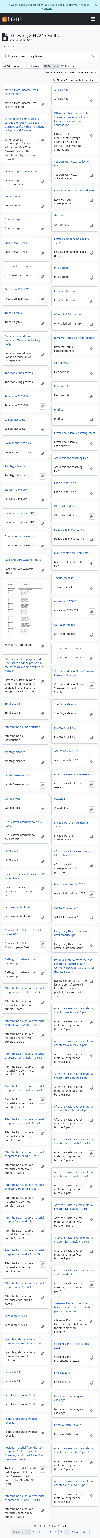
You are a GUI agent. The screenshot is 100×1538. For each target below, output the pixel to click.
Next (85, 1532)
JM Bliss (58, 409)
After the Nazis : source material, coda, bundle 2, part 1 (25, 1285)
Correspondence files (18, 443)
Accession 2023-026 (66, 601)
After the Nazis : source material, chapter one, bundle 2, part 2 (74, 1450)
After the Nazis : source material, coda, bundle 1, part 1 (74, 1272)
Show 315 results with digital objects (75, 80)
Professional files (64, 727)
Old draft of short (64, 506)
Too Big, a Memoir (16, 466)
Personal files (62, 386)
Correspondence (64, 624)
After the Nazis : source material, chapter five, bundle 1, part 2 (74, 1207)
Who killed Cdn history (68, 314)
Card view (51, 66)
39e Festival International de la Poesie (23, 824)
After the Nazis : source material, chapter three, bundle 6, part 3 (25, 1121)
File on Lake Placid (65, 483)
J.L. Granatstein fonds (18, 266)
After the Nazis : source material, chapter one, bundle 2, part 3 (74, 1483)
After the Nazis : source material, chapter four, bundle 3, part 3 (74, 1174)
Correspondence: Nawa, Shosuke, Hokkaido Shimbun (74, 673)
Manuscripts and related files (72, 553)
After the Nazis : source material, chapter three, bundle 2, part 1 (74, 1075)
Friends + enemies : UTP (19, 513)
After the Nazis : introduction (22, 727)
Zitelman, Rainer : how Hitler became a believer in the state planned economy (72, 1307)
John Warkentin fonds (18, 907)
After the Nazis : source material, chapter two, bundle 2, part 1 (74, 1010)
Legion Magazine (15, 419)
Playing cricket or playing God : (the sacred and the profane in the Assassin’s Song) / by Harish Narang (24, 665)
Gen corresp (61, 215)
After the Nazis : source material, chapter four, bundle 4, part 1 (25, 1186)
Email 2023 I (12, 851)
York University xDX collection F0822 (72, 163)
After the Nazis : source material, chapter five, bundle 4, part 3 (25, 1252)
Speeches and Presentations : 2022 (72, 1345)
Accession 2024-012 (66, 751)
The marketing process (19, 373)
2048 (75, 1532)
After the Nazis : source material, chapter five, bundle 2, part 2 (25, 1219)
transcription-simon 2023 (69, 884)
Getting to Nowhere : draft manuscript (21, 961)
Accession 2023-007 (66, 907)
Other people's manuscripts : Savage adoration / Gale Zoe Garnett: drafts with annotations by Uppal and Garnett (24, 124)
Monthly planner (15, 752)
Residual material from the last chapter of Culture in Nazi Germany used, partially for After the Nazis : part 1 (74, 965)
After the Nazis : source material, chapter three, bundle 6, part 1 (74, 1108)
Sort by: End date (54, 72)
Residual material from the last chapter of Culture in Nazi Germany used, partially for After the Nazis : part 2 (25, 1453)
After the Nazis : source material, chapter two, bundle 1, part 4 (25, 990)
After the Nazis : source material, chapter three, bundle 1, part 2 (25, 1055)
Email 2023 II (12, 703)
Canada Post (12, 798)
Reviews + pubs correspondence (24, 171)
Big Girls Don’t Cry (16, 489)
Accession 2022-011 (17, 1316)
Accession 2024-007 (17, 289)
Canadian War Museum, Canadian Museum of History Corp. (22, 340)
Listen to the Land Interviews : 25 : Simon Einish (25, 876)
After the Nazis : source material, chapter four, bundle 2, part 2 (74, 1141)
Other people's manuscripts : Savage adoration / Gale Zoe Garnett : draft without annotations (72, 119)
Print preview (12, 66)
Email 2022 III (12, 1372)
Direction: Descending (82, 72)
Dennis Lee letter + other (20, 536)
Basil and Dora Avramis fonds (23, 560)
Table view (68, 66)
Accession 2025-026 (17, 396)
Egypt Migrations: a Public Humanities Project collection (23, 1341)
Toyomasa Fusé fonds (67, 648)
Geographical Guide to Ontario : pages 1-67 (24, 932)
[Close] (96, 4)
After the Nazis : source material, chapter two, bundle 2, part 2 (25, 1023)
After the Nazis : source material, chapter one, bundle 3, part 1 (25, 1498)
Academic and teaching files (71, 458)
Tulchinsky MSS (14, 313)
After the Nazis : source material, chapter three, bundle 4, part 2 (25, 1088)
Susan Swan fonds (16, 243)
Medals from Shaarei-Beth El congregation (22, 92)
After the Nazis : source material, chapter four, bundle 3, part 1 (25, 1154)
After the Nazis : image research (73, 774)
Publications (12, 196)
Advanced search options (23, 56)
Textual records (63, 578)
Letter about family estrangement (74, 433)
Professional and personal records (21, 1420)
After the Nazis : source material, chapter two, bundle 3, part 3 (74, 1043)
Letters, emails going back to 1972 (71, 241)
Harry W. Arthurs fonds (68, 1425)
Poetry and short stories (69, 529)
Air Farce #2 (61, 90)
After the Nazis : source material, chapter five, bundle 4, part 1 (74, 1239)
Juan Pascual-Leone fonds (20, 1395)
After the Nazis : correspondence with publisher (74, 853)
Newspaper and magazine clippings (70, 1398)
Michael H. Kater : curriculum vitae (71, 824)
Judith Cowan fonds (16, 775)
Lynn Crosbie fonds (66, 291)
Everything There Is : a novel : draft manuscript (71, 933)
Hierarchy (33, 66)
